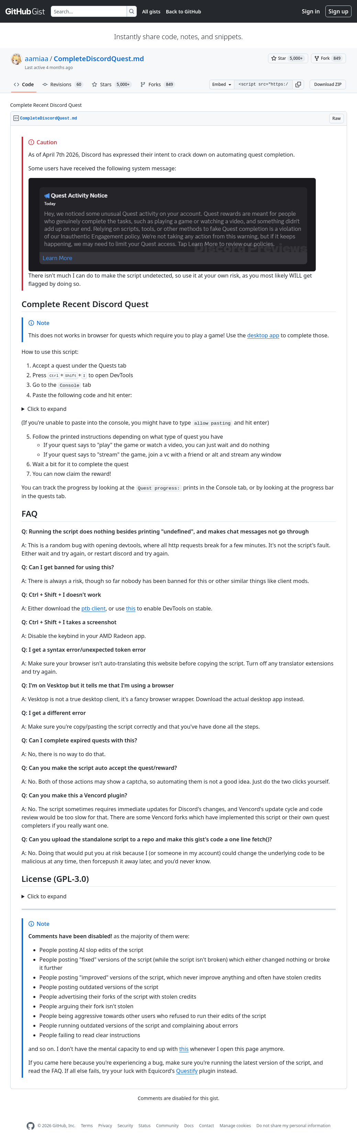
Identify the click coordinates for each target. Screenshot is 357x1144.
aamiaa (36, 58)
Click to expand (46, 409)
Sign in (311, 11)
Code (24, 84)
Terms (87, 1126)
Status (144, 1126)
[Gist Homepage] (25, 11)
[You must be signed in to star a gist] (288, 58)
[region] (179, 607)
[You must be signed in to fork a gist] (328, 58)
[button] (298, 84)
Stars (112, 84)
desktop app (263, 335)
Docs (189, 1126)
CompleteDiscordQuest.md (99, 58)
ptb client (93, 608)
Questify (187, 1071)
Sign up (338, 11)
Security (125, 1126)
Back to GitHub (183, 11)
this (130, 608)
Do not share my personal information (293, 1126)
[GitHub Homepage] (30, 1126)
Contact (206, 1126)
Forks (157, 84)
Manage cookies (235, 1126)
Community (167, 1126)
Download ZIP (328, 84)
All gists (151, 11)
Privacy (105, 1126)
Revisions (63, 84)
